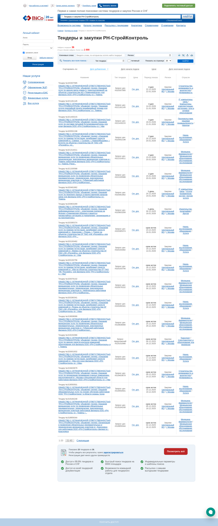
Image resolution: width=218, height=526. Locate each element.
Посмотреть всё (176, 451)
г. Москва (170, 91)
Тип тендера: (101, 61)
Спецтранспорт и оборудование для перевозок (185, 342)
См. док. (135, 89)
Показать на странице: (154, 61)
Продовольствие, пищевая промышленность (185, 121)
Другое (186, 213)
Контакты (181, 25)
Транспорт (185, 338)
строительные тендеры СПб (78, 20)
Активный (135, 61)
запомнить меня (30, 53)
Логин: (25, 38)
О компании (167, 25)
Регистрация (38, 64)
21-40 (69, 440)
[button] (210, 512)
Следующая (83, 440)
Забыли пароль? (46, 58)
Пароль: (26, 45)
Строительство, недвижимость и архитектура (185, 88)
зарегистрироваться (113, 452)
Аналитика (136, 25)
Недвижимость (185, 92)
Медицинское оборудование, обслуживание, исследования (186, 159)
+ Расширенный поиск (174, 20)
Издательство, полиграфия (185, 210)
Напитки (185, 125)
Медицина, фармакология (185, 153)
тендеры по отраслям (97, 20)
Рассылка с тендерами (116, 25)
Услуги (186, 142)
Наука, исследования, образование (185, 137)
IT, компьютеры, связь (186, 100)
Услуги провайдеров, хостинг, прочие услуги (186, 194)
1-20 (61, 440)
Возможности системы (69, 25)
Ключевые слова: (66, 55)
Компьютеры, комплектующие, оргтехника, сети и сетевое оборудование (186, 108)
